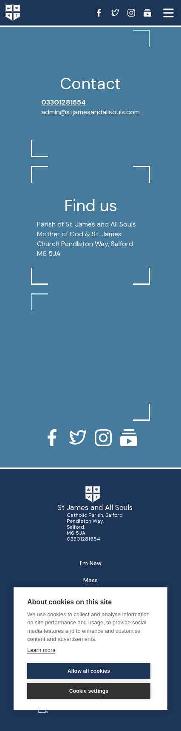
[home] (21, 12)
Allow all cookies (89, 671)
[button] (168, 13)
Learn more (41, 650)
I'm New (91, 563)
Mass (90, 580)
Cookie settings (88, 691)
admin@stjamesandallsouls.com (90, 112)
